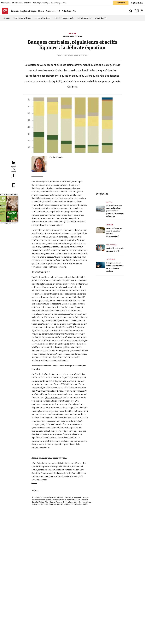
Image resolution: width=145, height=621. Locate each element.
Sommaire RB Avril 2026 (22, 18)
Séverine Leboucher (56, 157)
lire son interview (53, 397)
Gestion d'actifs (100, 18)
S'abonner (121, 3)
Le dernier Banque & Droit (63, 18)
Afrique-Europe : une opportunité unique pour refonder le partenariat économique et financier (115, 211)
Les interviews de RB (42, 18)
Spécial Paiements (84, 18)
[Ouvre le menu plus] (77, 11)
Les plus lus (102, 193)
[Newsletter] (137, 2)
